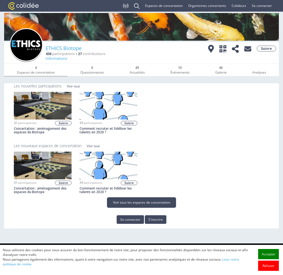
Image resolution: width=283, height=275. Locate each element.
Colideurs (239, 5)
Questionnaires (92, 70)
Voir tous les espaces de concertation (141, 202)
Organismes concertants (207, 5)
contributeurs (91, 53)
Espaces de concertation (164, 5)
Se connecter (262, 5)
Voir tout (73, 86)
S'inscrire (155, 219)
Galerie (221, 70)
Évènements (180, 70)
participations (60, 53)
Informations (56, 58)
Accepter (269, 260)
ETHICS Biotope (64, 48)
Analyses (259, 72)
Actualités (137, 70)
